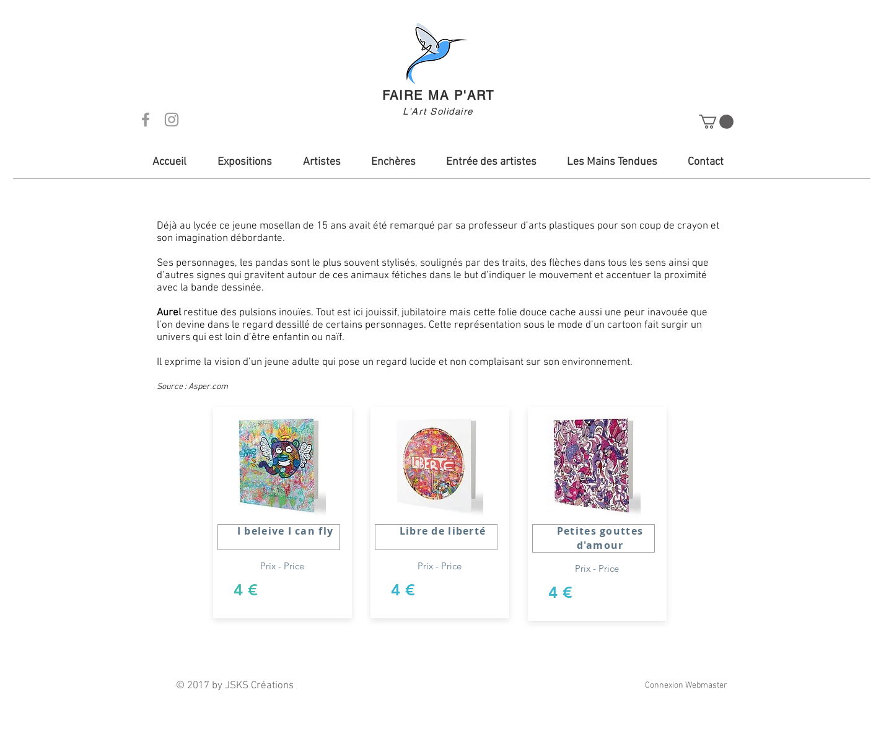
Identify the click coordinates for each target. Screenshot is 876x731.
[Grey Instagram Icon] (171, 119)
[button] (716, 122)
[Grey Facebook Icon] (145, 119)
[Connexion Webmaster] (686, 686)
